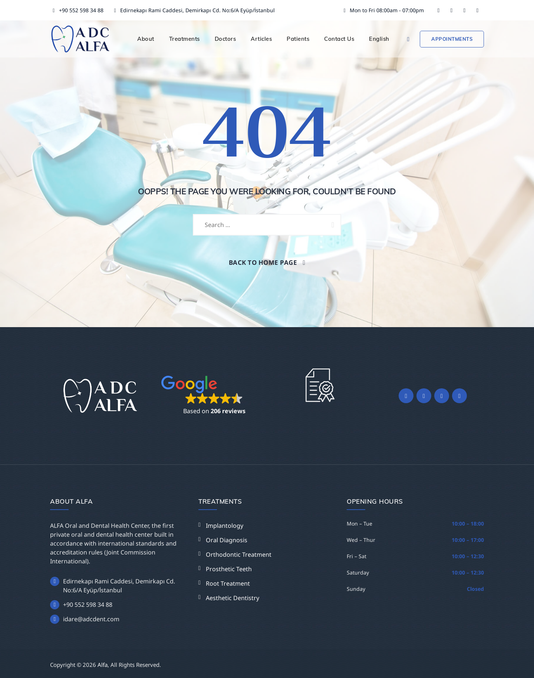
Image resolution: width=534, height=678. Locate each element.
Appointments (451, 39)
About (145, 38)
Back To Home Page (263, 262)
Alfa (103, 664)
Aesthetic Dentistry (232, 598)
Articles (261, 38)
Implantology (224, 525)
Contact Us (339, 38)
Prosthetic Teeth (229, 569)
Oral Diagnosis (226, 540)
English (379, 38)
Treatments (184, 38)
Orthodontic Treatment (238, 554)
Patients (298, 38)
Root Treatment (228, 583)
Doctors (225, 38)
